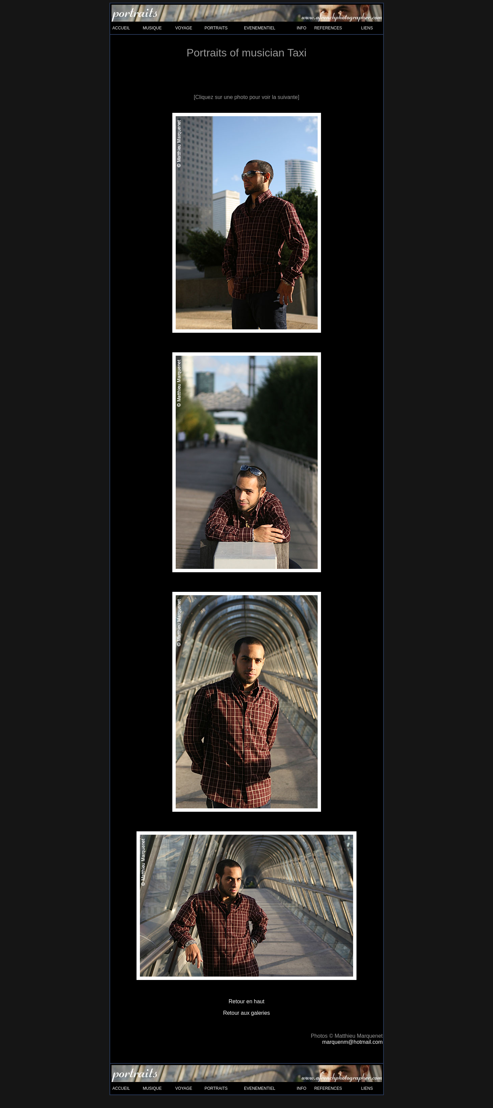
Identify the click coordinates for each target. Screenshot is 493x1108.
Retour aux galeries (246, 1013)
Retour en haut (247, 1001)
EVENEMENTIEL (259, 28)
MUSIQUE (152, 28)
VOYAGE (183, 28)
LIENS (367, 28)
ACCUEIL (121, 28)
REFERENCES (328, 28)
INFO (301, 28)
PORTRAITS (215, 28)
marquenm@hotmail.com (352, 1042)
